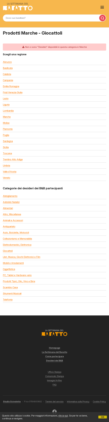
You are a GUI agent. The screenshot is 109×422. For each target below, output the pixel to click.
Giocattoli (8, 250)
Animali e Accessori (13, 220)
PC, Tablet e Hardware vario (17, 275)
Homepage (54, 348)
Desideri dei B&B (54, 360)
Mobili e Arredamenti (13, 263)
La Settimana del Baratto (54, 352)
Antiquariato (9, 226)
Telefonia (7, 299)
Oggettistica (9, 269)
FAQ (54, 384)
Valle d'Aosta (9, 171)
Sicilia (6, 147)
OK (102, 417)
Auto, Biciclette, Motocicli (16, 232)
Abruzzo (7, 62)
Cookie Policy (99, 401)
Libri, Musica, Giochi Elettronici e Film (21, 256)
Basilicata (8, 68)
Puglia (6, 135)
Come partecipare (54, 356)
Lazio (6, 98)
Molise (6, 122)
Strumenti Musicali (12, 293)
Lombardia (8, 110)
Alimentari (8, 208)
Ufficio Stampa (54, 372)
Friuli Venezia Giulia (12, 92)
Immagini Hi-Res (54, 380)
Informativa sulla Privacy (78, 401)
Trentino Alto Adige (13, 159)
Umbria (6, 165)
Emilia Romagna (11, 86)
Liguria (6, 104)
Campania (8, 80)
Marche (7, 116)
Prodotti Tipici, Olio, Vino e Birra (19, 281)
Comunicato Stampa (54, 376)
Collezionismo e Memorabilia (17, 238)
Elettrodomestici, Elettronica (17, 244)
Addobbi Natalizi (11, 202)
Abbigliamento (10, 196)
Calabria (7, 74)
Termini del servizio (54, 401)
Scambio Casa (10, 287)
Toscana (7, 153)
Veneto (6, 177)
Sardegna (8, 141)
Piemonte (8, 129)
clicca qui (63, 415)
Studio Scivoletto (12, 401)
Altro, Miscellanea (12, 214)
